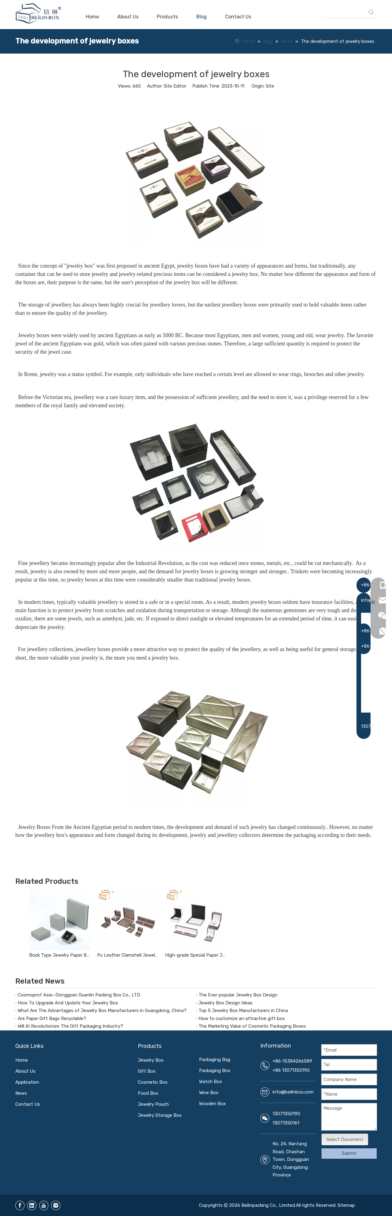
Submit (349, 1153)
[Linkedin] (31, 1205)
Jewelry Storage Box (160, 1115)
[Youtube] (43, 1205)
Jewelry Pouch (153, 1104)
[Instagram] (55, 1205)
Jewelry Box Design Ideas (225, 1003)
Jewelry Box (151, 1060)
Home (21, 1060)
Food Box (148, 1093)
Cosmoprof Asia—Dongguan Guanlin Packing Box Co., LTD (79, 995)
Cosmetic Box (153, 1082)
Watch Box (210, 1081)
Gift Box (147, 1071)
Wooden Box (212, 1103)
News (21, 1093)
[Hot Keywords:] (371, 12)
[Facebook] (19, 1205)
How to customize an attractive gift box (241, 1018)
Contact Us (27, 1104)
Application (27, 1082)
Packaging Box (214, 1070)
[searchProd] (344, 12)
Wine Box (208, 1092)
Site (270, 86)
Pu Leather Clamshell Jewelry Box (128, 955)
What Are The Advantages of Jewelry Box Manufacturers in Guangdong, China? (102, 1010)
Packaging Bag (214, 1059)
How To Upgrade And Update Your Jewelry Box (68, 1003)
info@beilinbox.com (293, 1092)
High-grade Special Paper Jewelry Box (196, 955)
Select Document (344, 1139)
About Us (25, 1071)
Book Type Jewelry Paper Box (60, 955)
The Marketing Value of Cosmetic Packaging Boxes (252, 1026)
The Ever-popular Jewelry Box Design (237, 995)
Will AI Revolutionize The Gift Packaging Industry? (70, 1026)
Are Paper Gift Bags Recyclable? (52, 1018)
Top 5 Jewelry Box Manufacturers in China (243, 1010)
